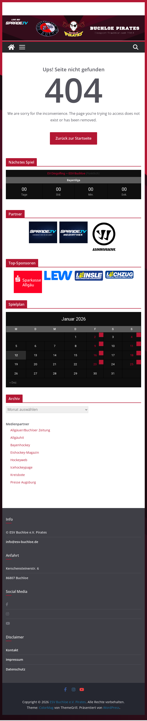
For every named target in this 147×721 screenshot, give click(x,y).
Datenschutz (15, 669)
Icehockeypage (21, 467)
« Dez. (13, 382)
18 (131, 355)
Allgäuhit (17, 437)
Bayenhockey (20, 445)
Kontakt (12, 650)
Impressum (14, 659)
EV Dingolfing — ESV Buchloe (66, 173)
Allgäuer (16, 430)
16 (95, 355)
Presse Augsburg (23, 482)
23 (95, 364)
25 (131, 364)
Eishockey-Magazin (24, 452)
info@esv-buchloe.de (22, 542)
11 (131, 346)
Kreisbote (17, 475)
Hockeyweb (18, 460)
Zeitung (44, 430)
